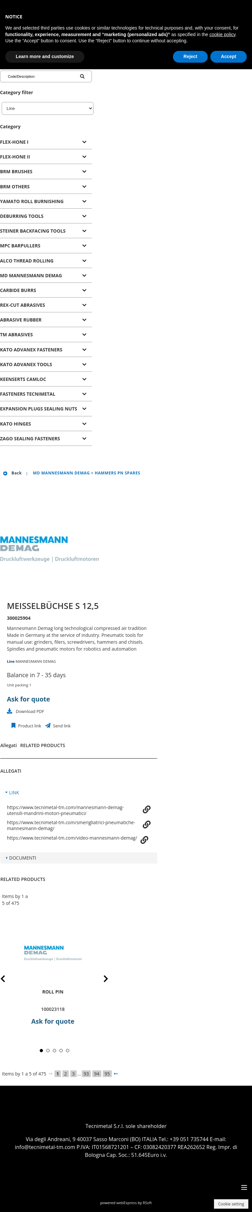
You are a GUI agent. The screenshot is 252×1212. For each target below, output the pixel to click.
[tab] (46, 142)
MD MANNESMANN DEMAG (31, 275)
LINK (14, 792)
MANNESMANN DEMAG (36, 661)
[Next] (115, 1073)
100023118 (53, 1009)
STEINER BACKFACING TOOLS (33, 231)
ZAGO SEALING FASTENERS (30, 438)
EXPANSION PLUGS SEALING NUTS (38, 409)
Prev (8, 980)
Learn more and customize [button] (45, 56)
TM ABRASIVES (16, 334)
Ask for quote (28, 699)
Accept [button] (228, 56)
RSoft (147, 1202)
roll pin (53, 992)
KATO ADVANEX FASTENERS (31, 349)
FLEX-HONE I (14, 142)
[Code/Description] (34, 76)
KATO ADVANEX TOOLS (26, 364)
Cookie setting (231, 1204)
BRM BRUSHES (16, 171)
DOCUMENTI (22, 858)
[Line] (48, 108)
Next (100, 980)
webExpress (126, 1202)
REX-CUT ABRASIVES (22, 305)
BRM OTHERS (15, 186)
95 (107, 1074)
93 (86, 1074)
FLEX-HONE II (15, 157)
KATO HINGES (15, 424)
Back (12, 473)
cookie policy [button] (222, 34)
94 (96, 1074)
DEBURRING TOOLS (21, 216)
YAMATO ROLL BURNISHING (32, 201)
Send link (61, 726)
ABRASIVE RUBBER (21, 320)
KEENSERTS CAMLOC (23, 379)
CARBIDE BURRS (18, 290)
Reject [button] (190, 56)
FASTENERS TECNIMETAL (27, 394)
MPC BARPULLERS (20, 245)
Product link (29, 726)
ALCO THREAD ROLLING (26, 261)
